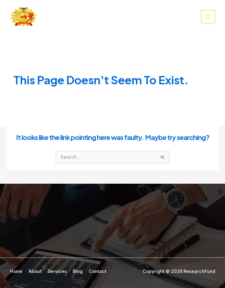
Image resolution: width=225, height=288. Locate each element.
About (35, 271)
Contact (97, 271)
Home (16, 271)
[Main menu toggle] (208, 17)
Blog (78, 271)
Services (57, 271)
